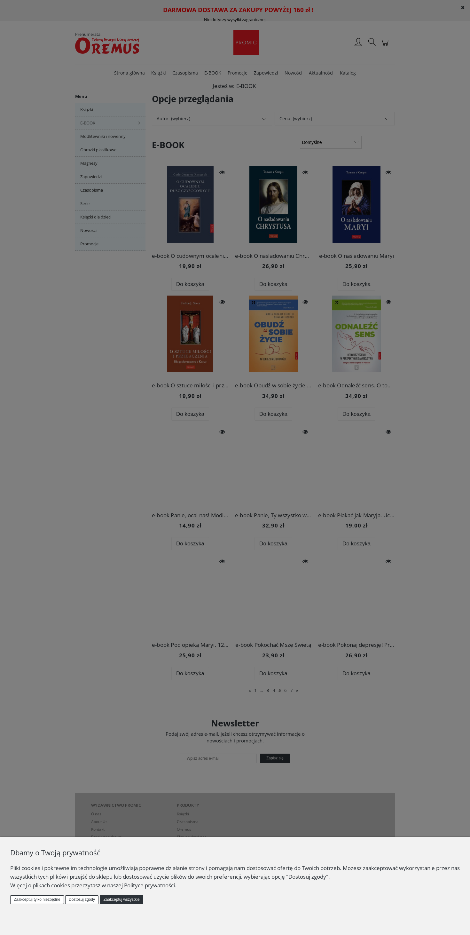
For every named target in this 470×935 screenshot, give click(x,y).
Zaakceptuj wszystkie (121, 899)
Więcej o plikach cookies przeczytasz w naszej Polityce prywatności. (93, 885)
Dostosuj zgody (82, 899)
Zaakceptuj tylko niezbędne (37, 899)
